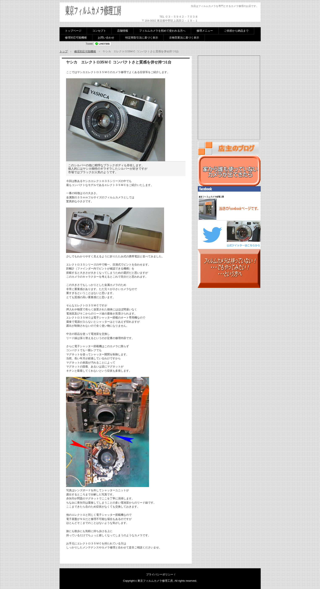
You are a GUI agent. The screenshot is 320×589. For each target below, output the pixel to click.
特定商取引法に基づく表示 (141, 37)
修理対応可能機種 (76, 37)
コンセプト (99, 30)
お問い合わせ (106, 37)
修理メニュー (205, 30)
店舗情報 (122, 30)
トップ (64, 51)
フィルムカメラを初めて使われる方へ (162, 30)
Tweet (89, 43)
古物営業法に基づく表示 (184, 37)
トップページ (73, 30)
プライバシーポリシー (159, 574)
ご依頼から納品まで (236, 30)
